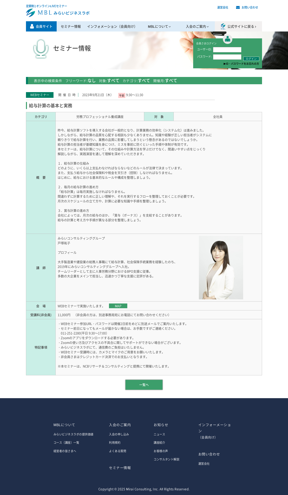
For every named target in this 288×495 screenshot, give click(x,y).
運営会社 (222, 7)
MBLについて (158, 26)
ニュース (159, 434)
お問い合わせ (250, 7)
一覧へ (144, 384)
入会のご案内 (196, 26)
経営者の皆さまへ (65, 451)
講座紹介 (159, 442)
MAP (118, 305)
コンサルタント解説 (166, 459)
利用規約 (114, 442)
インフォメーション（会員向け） (112, 26)
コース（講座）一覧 (66, 442)
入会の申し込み (119, 434)
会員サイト (44, 26)
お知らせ (161, 424)
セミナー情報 (71, 26)
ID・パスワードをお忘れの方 (242, 63)
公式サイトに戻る (240, 26)
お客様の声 (161, 451)
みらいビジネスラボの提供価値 (73, 434)
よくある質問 (117, 451)
